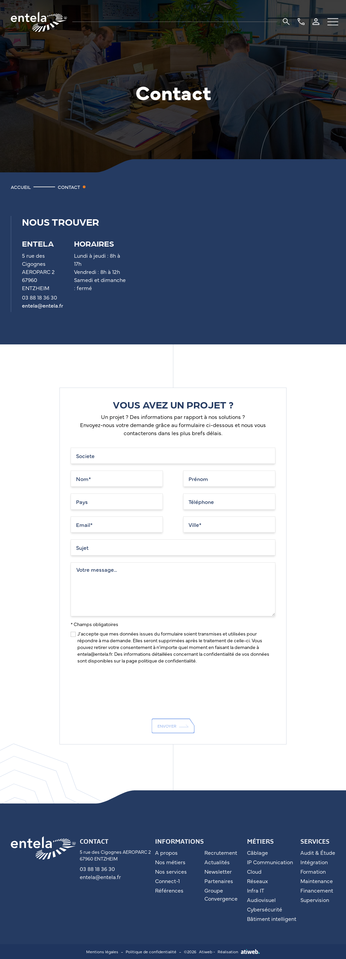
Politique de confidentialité (151, 951)
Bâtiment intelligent (271, 918)
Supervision (314, 899)
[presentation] (122, 685)
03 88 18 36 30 (97, 868)
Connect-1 (167, 880)
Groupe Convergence (221, 894)
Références (169, 890)
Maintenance (316, 880)
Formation (313, 871)
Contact (69, 187)
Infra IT (255, 890)
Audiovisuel (261, 899)
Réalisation (239, 951)
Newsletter (218, 871)
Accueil (21, 187)
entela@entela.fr (42, 305)
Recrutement (220, 852)
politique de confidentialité (167, 660)
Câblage (257, 852)
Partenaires (218, 880)
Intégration (314, 862)
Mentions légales (102, 951)
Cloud (254, 871)
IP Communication (270, 862)
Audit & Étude (317, 852)
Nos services (171, 871)
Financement (316, 890)
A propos (166, 852)
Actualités (217, 862)
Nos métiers (170, 862)
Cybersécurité (264, 909)
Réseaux (257, 880)
